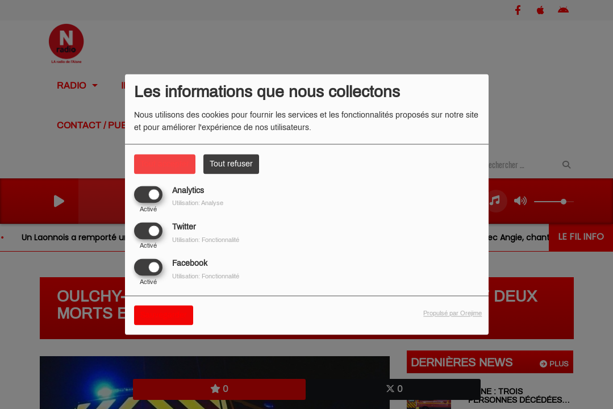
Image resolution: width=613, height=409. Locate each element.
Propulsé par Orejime (452, 313)
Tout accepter (164, 164)
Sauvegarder (163, 315)
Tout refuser (231, 164)
